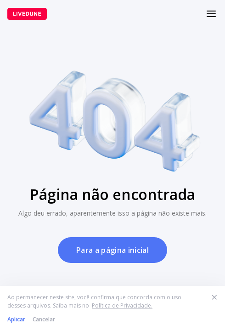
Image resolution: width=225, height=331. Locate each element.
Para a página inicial (112, 250)
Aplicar (16, 319)
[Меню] (211, 14)
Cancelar (44, 319)
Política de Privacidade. (122, 305)
